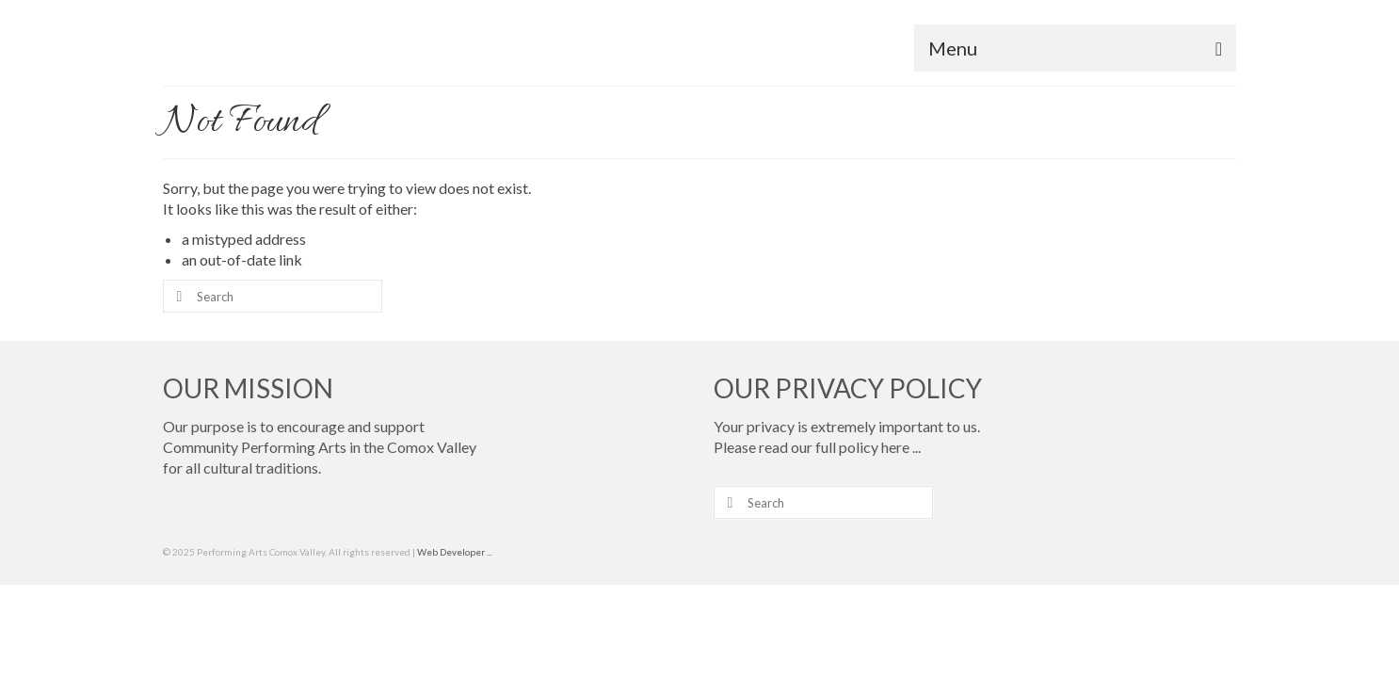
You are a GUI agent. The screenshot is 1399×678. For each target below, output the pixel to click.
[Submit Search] (177, 349)
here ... (901, 500)
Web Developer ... (454, 605)
